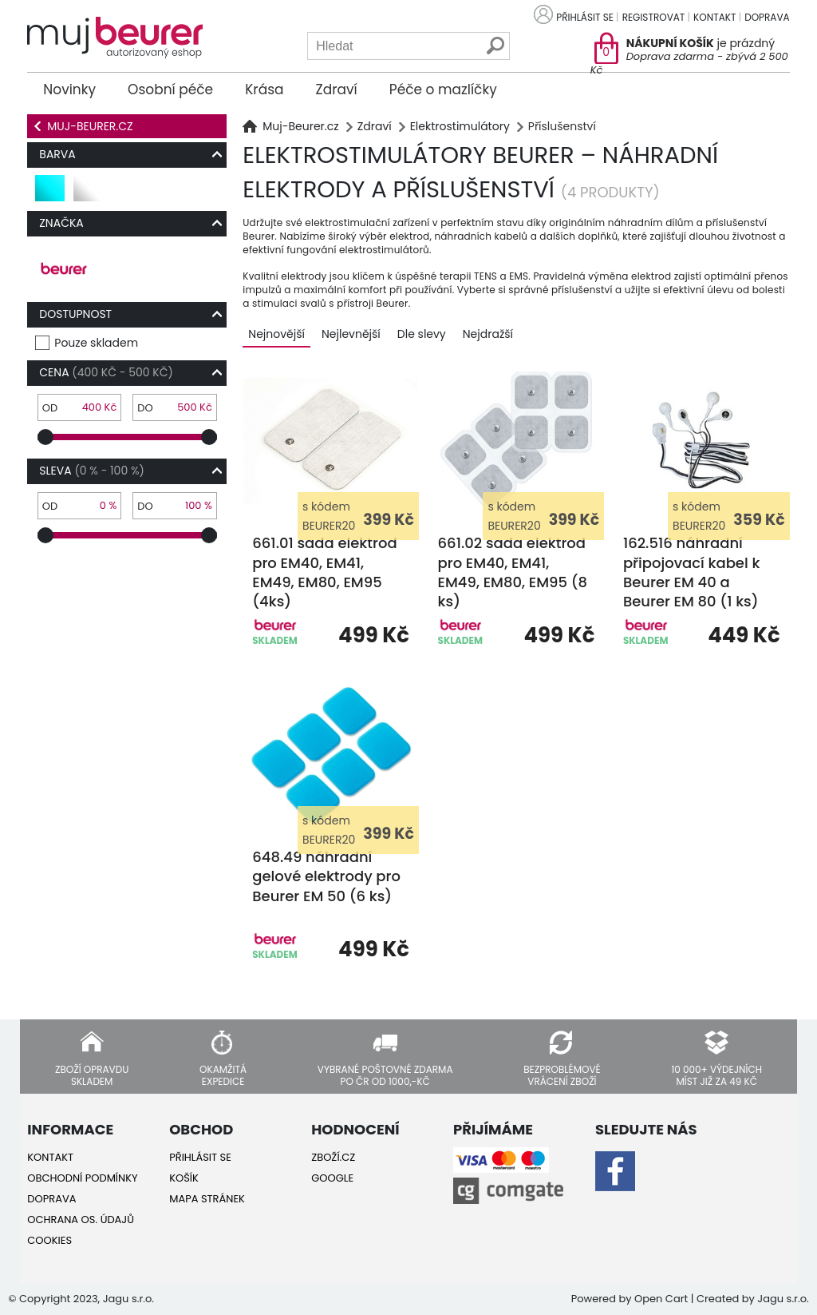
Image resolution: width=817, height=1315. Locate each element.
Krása (264, 89)
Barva (57, 154)
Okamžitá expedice (223, 1075)
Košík (184, 1178)
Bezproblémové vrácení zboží (561, 1075)
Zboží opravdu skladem (91, 1075)
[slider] (45, 437)
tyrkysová (50, 194)
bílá (85, 194)
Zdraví (336, 89)
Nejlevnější (351, 334)
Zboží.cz (333, 1157)
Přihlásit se (585, 17)
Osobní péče (170, 89)
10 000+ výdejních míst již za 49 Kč (716, 1075)
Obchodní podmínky (82, 1178)
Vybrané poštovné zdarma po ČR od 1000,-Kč (385, 1075)
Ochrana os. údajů (80, 1219)
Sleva (91, 471)
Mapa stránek (207, 1198)
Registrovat (653, 17)
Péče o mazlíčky (443, 89)
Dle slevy (421, 334)
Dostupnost (75, 314)
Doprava (766, 17)
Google (332, 1178)
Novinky (69, 89)
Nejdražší (488, 334)
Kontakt (714, 17)
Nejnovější (276, 334)
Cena (106, 372)
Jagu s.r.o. (782, 1298)
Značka (61, 223)
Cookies (49, 1240)
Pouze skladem (96, 343)
